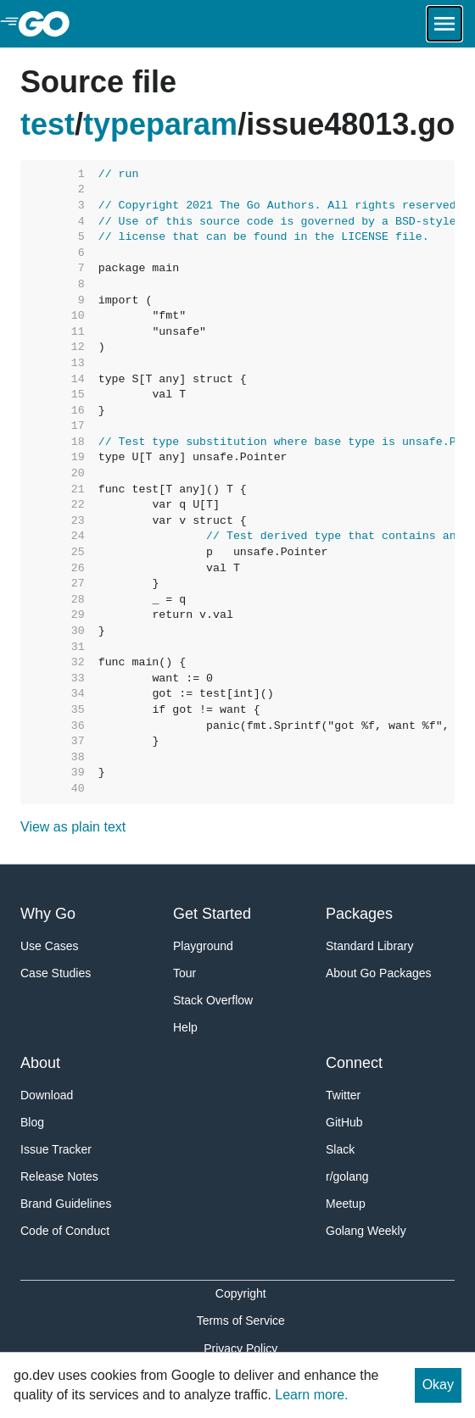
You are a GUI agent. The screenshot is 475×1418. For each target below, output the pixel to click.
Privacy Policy (240, 1348)
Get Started (212, 913)
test (47, 124)
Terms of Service (241, 1320)
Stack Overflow (213, 1000)
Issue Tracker (56, 1149)
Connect (354, 1062)
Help (185, 1027)
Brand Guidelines (65, 1203)
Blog (32, 1122)
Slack (340, 1149)
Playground (203, 946)
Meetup (346, 1203)
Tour (184, 973)
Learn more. (311, 1394)
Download (46, 1095)
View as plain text (73, 827)
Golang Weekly (366, 1230)
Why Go (47, 913)
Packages (359, 913)
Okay (438, 1384)
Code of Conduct (64, 1230)
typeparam (160, 124)
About (40, 1062)
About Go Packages (379, 973)
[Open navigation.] (444, 24)
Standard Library (370, 946)
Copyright (240, 1293)
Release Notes (59, 1176)
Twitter (343, 1095)
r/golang (347, 1176)
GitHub (344, 1122)
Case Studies (55, 973)
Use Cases (49, 946)
